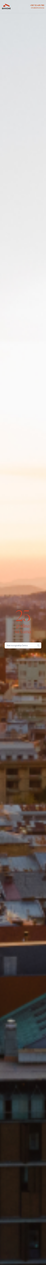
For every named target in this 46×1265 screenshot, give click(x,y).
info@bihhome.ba (37, 8)
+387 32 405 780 (37, 5)
